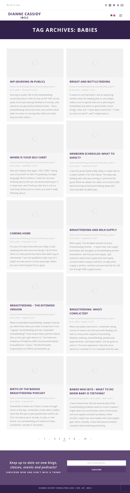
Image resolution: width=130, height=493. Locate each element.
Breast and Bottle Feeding (90, 81)
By (15, 90)
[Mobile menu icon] (120, 15)
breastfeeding (41, 86)
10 (85, 438)
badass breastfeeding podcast (22, 86)
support (51, 86)
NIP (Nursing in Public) (27, 81)
